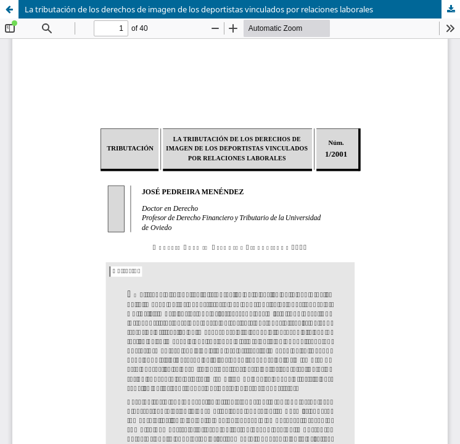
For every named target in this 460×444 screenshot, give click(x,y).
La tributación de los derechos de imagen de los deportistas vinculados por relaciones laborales (199, 9)
